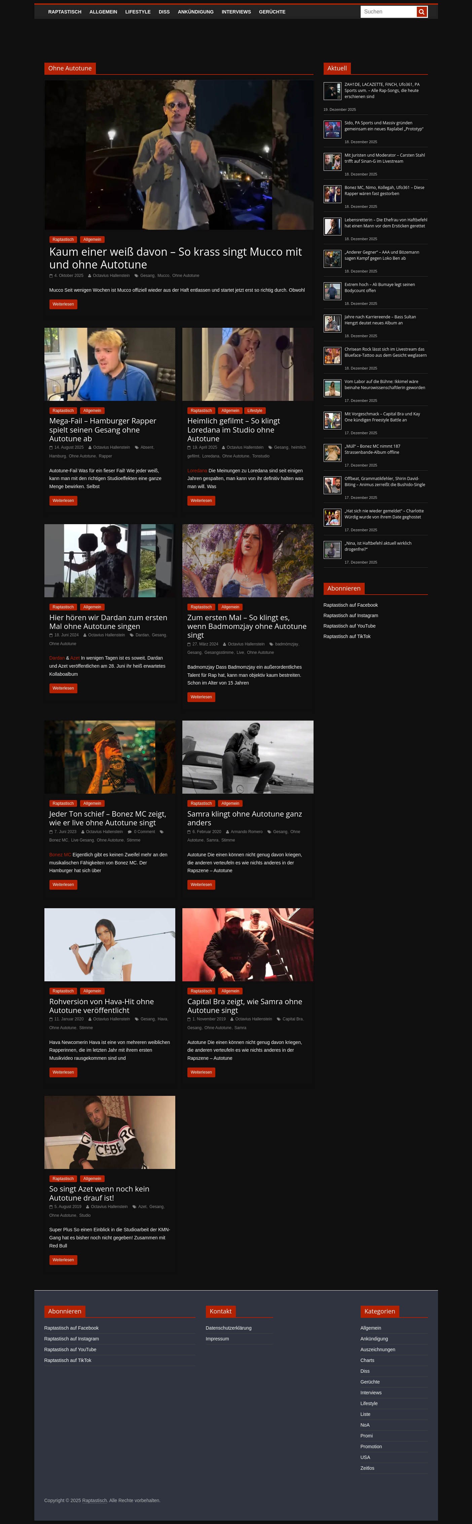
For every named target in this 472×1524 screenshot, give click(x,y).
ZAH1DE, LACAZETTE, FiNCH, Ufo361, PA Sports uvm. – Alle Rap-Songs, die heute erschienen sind (382, 90)
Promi (367, 1435)
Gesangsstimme (219, 652)
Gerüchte (272, 11)
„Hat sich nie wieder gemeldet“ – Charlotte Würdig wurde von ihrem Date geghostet (384, 514)
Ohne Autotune (185, 275)
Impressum (217, 1338)
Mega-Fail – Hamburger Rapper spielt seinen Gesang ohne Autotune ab (102, 429)
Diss (164, 11)
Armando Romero (247, 831)
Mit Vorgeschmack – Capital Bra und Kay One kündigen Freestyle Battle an (382, 417)
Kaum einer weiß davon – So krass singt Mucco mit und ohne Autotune (175, 258)
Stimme (134, 840)
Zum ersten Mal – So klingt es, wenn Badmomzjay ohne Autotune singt (247, 626)
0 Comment (141, 831)
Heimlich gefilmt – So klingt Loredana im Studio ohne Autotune (233, 429)
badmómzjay (286, 644)
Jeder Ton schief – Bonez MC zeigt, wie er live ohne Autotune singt (108, 817)
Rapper (105, 456)
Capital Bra (292, 1019)
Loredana (210, 456)
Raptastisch (65, 11)
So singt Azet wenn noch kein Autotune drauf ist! (99, 1192)
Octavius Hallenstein (111, 275)
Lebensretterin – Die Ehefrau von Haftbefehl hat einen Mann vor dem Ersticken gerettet (386, 223)
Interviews (236, 11)
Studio (84, 1215)
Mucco (163, 275)
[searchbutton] (422, 12)
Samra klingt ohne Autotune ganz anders (244, 817)
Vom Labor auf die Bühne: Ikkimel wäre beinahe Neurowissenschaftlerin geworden (385, 384)
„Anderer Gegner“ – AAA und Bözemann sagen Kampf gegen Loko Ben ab (382, 255)
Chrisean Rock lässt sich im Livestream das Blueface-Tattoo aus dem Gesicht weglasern (386, 352)
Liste (366, 1414)
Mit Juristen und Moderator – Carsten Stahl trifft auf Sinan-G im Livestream (385, 158)
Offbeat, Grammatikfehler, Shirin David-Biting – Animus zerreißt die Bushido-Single (385, 481)
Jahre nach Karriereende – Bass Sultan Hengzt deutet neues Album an (380, 320)
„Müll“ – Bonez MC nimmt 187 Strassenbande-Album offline (372, 449)
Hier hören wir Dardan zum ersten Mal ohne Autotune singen (108, 621)
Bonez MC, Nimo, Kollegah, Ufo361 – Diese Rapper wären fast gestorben (385, 190)
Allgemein (103, 11)
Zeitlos (367, 1468)
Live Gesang (82, 840)
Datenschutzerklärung (229, 1328)
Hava (162, 1019)
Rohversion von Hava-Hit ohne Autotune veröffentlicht (101, 1005)
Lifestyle (137, 11)
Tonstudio (260, 456)
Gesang (147, 275)
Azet (75, 658)
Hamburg (57, 456)
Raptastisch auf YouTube (350, 626)
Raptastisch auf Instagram (351, 615)
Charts (367, 1360)
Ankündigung (196, 11)
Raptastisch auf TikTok (347, 636)
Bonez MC (58, 840)
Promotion (371, 1446)
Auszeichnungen (378, 1349)
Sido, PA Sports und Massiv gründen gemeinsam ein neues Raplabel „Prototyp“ (384, 126)
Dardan (142, 635)
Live (240, 652)
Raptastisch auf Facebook (351, 605)
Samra (212, 840)
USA (365, 1457)
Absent (147, 447)
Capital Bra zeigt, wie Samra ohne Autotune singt (244, 1005)
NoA (365, 1425)
